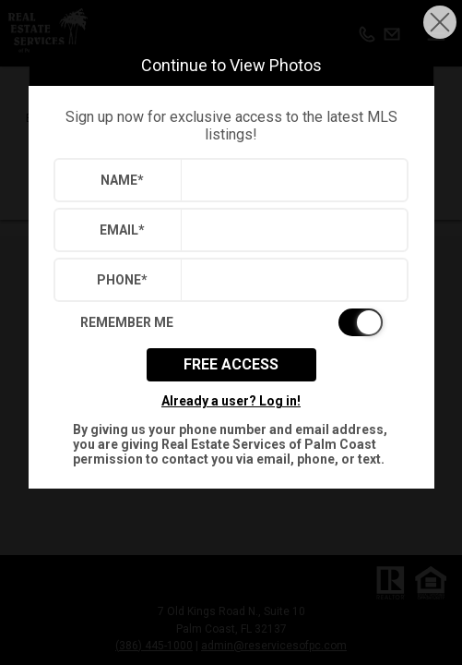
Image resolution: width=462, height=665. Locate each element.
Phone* (122, 279)
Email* (122, 230)
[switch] (231, 322)
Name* (122, 180)
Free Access (231, 364)
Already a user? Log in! (231, 400)
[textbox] (290, 180)
